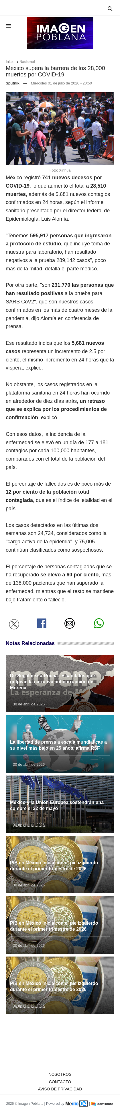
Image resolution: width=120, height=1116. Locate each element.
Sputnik (12, 83)
